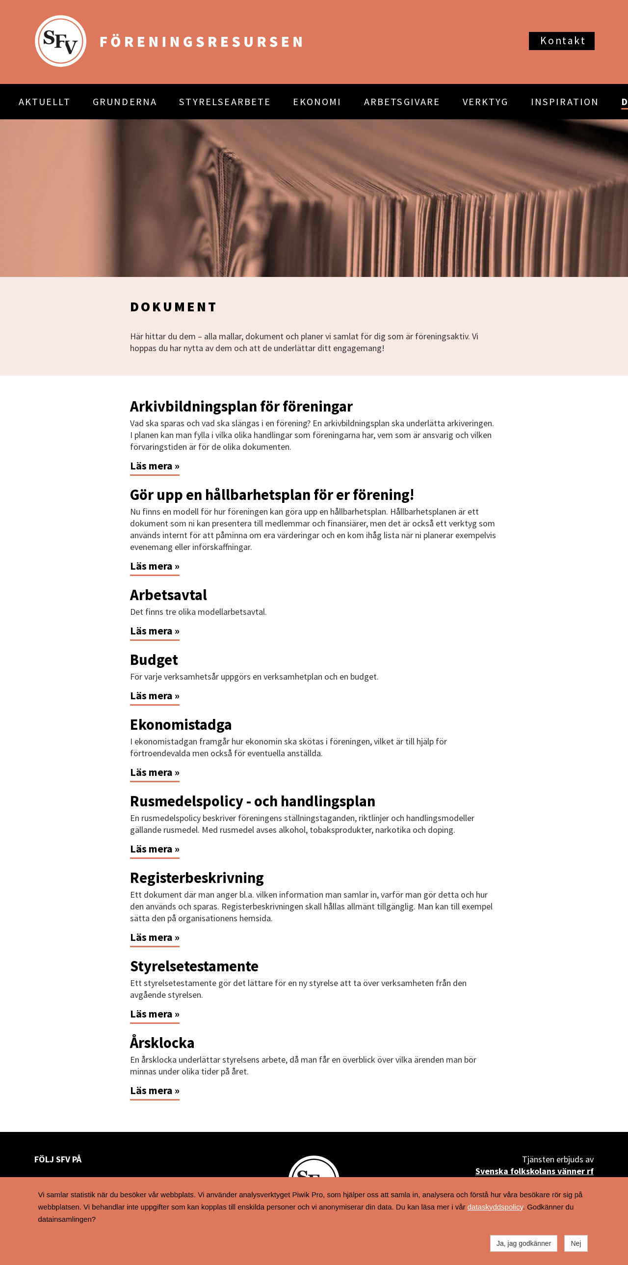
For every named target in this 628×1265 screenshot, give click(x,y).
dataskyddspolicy (495, 1207)
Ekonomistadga (181, 724)
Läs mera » (155, 465)
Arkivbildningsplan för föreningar (241, 406)
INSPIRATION (565, 101)
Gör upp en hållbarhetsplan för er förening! (272, 494)
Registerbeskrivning (197, 877)
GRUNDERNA (125, 101)
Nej (576, 1243)
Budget (154, 659)
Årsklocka (162, 1042)
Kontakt (563, 40)
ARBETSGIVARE (402, 101)
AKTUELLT (45, 101)
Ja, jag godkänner (524, 1243)
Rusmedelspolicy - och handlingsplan (252, 801)
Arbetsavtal (168, 594)
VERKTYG (486, 101)
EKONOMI (317, 101)
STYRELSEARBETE (225, 101)
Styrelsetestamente (194, 966)
